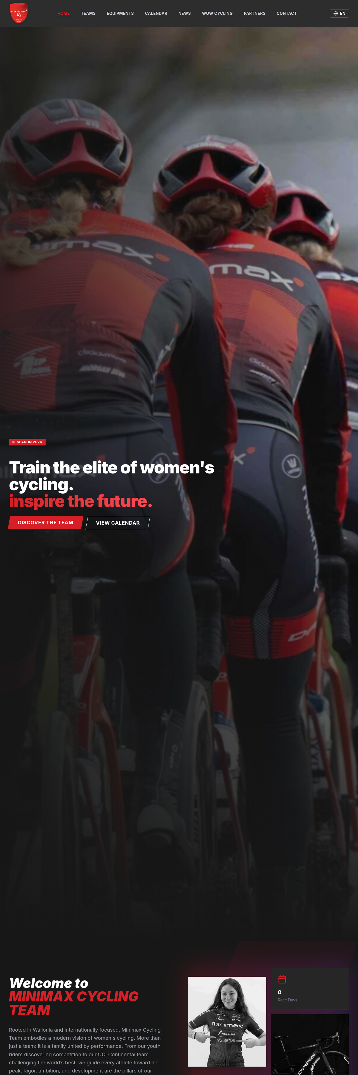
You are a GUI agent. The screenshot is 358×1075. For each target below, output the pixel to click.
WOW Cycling (217, 13)
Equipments (120, 13)
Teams (88, 13)
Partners (254, 13)
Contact (287, 13)
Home (63, 14)
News (184, 13)
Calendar (156, 13)
